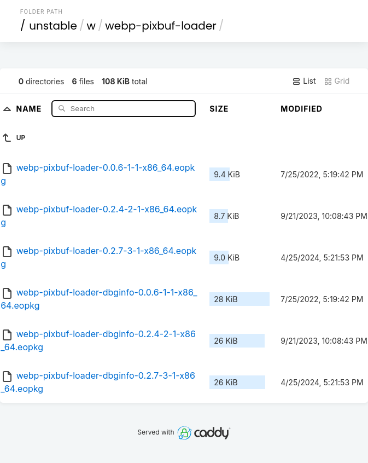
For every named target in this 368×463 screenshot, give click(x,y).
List (304, 81)
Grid (337, 81)
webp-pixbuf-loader (160, 25)
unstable (53, 25)
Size (219, 108)
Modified (302, 108)
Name (30, 108)
